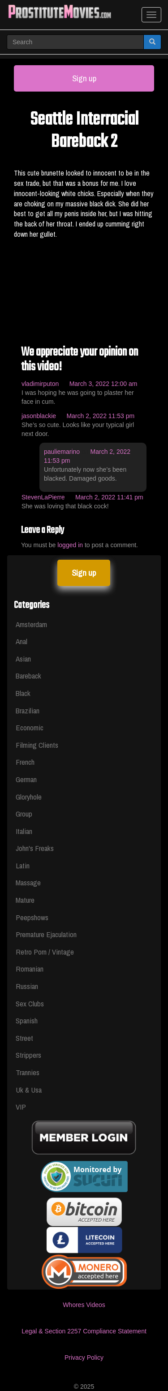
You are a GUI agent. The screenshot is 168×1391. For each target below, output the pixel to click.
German (26, 779)
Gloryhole (29, 797)
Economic (29, 727)
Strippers (28, 1055)
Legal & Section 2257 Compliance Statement (84, 1331)
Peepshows (32, 917)
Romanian (29, 969)
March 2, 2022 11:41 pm (109, 497)
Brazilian (27, 710)
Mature (25, 900)
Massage (28, 882)
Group (24, 814)
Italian (24, 831)
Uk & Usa (29, 1090)
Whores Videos (84, 1304)
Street (24, 1038)
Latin (23, 865)
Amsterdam (31, 624)
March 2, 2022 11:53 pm (100, 415)
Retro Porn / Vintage (45, 952)
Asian (23, 659)
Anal (21, 641)
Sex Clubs (30, 1003)
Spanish (27, 1020)
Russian (27, 986)
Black (23, 693)
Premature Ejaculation (46, 934)
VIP (21, 1107)
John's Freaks (35, 848)
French (25, 762)
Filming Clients (37, 745)
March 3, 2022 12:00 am (103, 383)
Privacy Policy (84, 1357)
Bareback (28, 675)
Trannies (27, 1072)
